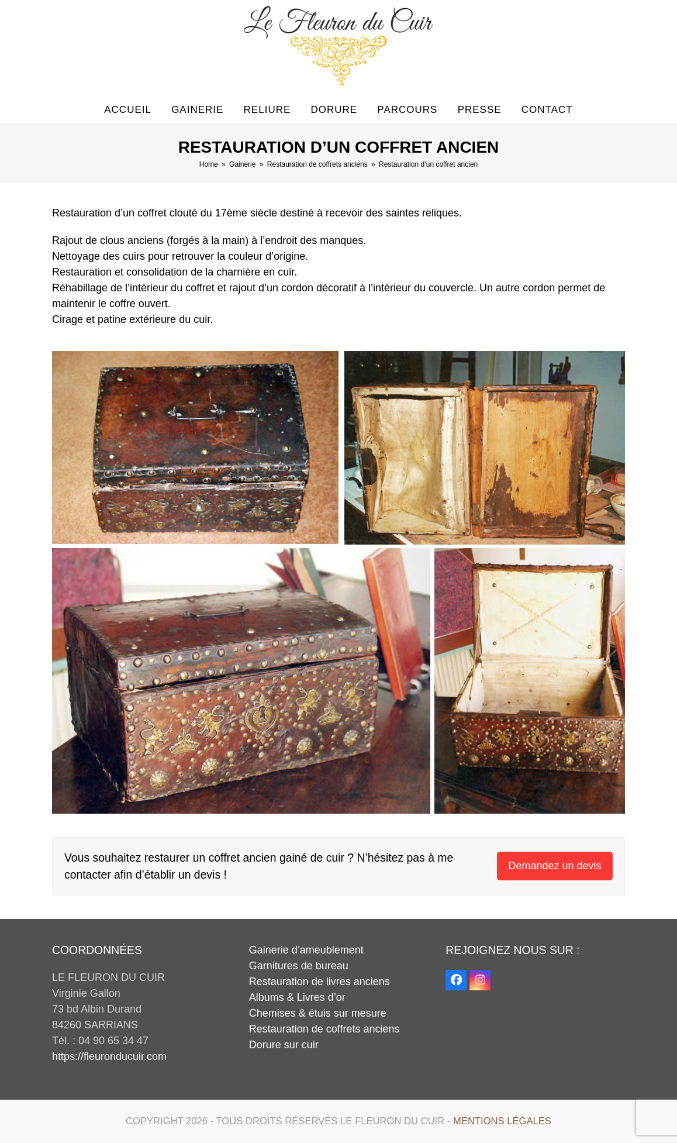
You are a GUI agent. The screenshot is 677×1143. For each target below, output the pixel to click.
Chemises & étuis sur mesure (317, 1013)
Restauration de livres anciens (319, 981)
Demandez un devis (555, 866)
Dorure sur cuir (284, 1045)
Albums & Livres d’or (297, 997)
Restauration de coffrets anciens (324, 1029)
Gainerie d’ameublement (306, 950)
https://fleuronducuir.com (109, 1056)
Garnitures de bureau (298, 966)
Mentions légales (502, 1121)
